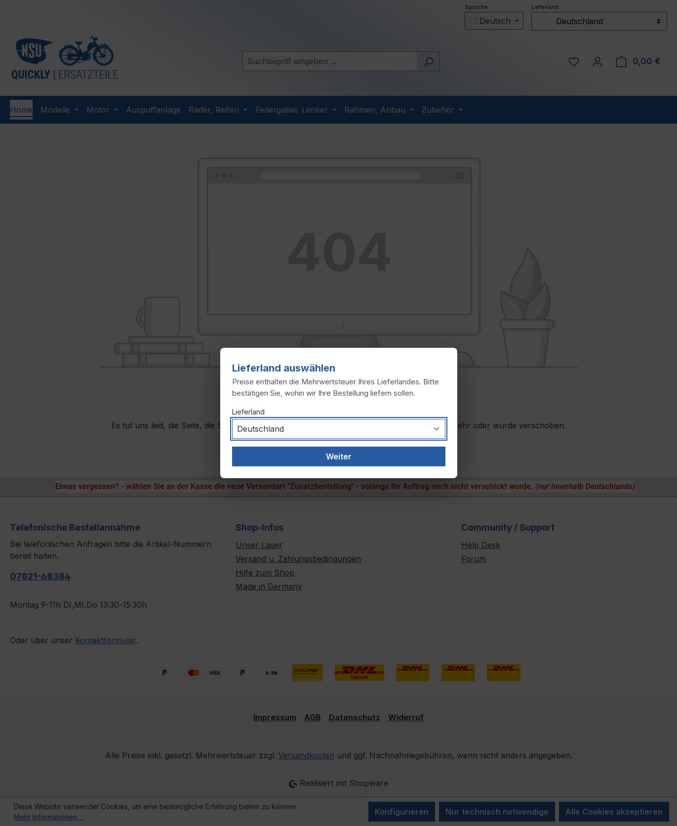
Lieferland (248, 412)
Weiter (339, 456)
